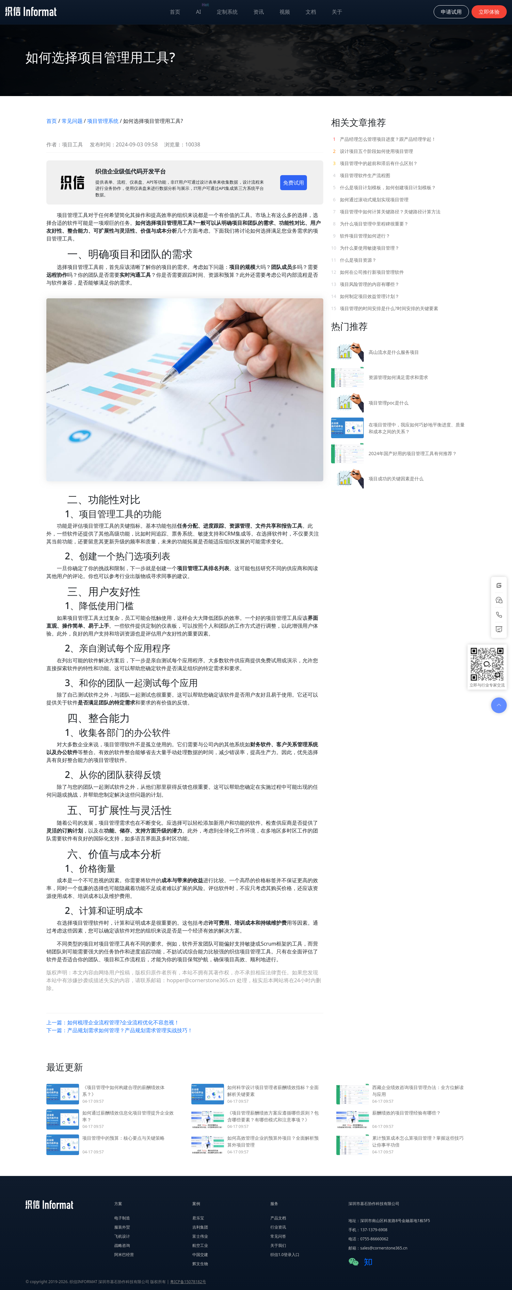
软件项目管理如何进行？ (361, 235)
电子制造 (122, 1218)
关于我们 (278, 1245)
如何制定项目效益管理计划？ (365, 296)
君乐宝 (198, 1218)
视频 (285, 11)
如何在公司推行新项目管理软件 (367, 272)
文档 (311, 11)
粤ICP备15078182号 (188, 1281)
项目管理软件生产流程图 (361, 175)
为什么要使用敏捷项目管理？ (365, 247)
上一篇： (112, 1022)
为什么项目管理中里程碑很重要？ (370, 223)
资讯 (258, 11)
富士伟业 (200, 1236)
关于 (337, 11)
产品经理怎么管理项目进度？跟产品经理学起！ (383, 139)
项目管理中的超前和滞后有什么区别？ (374, 163)
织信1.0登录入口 (284, 1254)
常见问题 (72, 120)
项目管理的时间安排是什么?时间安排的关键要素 (384, 308)
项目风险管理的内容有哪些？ (365, 284)
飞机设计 (122, 1236)
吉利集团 (200, 1227)
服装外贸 (122, 1227)
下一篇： (119, 1030)
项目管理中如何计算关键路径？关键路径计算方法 (386, 211)
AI (202, 10)
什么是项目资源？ (354, 259)
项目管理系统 (103, 120)
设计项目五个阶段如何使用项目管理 (372, 151)
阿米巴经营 (124, 1254)
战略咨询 (122, 1245)
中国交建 (200, 1254)
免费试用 (293, 182)
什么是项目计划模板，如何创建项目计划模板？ (383, 187)
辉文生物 (200, 1263)
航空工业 (200, 1245)
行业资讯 (278, 1227)
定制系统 (227, 11)
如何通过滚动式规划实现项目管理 (370, 199)
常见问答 (278, 1236)
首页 (175, 11)
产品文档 (278, 1218)
